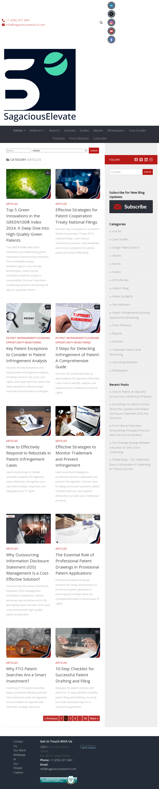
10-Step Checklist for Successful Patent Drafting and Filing (74, 675)
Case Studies (137, 130)
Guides (84, 130)
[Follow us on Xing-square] (141, 159)
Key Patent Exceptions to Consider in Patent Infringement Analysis (27, 354)
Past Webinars (121, 304)
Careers (18, 772)
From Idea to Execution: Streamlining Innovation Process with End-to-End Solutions (129, 430)
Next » (94, 718)
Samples (69, 130)
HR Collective (120, 280)
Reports (54, 130)
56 (85, 718)
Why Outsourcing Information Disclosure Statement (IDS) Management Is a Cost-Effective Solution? (27, 567)
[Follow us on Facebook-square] (136, 159)
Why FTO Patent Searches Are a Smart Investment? (26, 675)
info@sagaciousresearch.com (58, 769)
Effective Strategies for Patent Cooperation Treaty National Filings (76, 216)
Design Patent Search (125, 247)
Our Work (19, 750)
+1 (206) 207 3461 (61, 760)
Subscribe (99, 138)
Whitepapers (116, 130)
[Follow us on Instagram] (151, 159)
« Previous (50, 718)
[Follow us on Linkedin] (146, 159)
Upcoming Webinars (125, 362)
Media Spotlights (122, 296)
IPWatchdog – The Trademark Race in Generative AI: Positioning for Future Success (129, 464)
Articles (18, 130)
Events (116, 264)
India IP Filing (120, 288)
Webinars (36, 130)
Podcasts (59, 138)
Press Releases (79, 138)
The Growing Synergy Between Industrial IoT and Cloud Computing (129, 447)
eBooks (98, 130)
